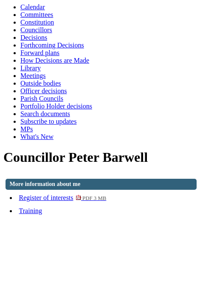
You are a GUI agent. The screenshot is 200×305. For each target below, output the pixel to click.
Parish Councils (41, 98)
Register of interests (63, 197)
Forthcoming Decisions (52, 45)
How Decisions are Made (54, 60)
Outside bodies (40, 83)
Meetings (33, 75)
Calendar (32, 7)
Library (30, 68)
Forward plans (39, 52)
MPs (26, 129)
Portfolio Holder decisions (56, 106)
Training (30, 210)
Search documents (45, 113)
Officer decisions (43, 90)
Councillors (36, 29)
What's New (37, 136)
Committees (36, 14)
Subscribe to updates (48, 121)
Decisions (33, 37)
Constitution (37, 22)
